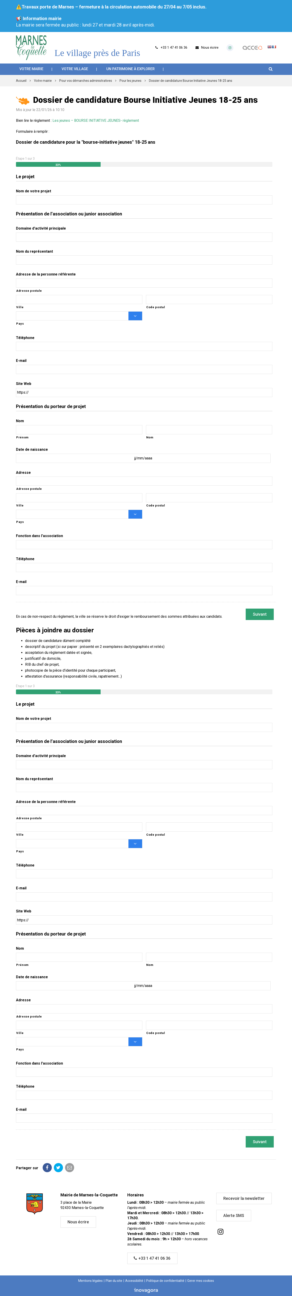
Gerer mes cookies (200, 1281)
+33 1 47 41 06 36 (152, 1258)
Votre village (75, 69)
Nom (20, 421)
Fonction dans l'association (39, 536)
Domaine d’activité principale (41, 228)
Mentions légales (90, 1281)
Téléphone (25, 338)
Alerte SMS (233, 1215)
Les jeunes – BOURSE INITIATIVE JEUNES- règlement (95, 120)
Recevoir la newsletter (244, 1198)
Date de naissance (32, 449)
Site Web (23, 384)
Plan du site (114, 1281)
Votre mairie (31, 69)
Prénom (22, 437)
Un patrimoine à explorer (130, 69)
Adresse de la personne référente (46, 274)
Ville (19, 307)
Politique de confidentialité (165, 1281)
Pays (20, 323)
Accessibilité (134, 1281)
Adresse (23, 472)
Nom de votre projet (33, 191)
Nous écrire (78, 1221)
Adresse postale (29, 290)
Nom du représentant (34, 251)
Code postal (155, 307)
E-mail (21, 360)
